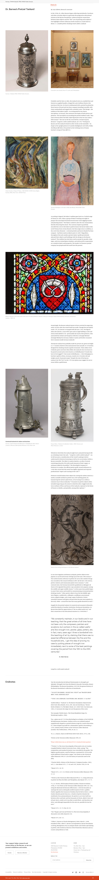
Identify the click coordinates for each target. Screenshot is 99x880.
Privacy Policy (27, 872)
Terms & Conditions (17, 872)
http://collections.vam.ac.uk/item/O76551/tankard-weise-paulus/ (71, 742)
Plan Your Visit (62, 4)
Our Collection (72, 4)
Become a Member (22, 852)
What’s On (54, 4)
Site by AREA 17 (90, 872)
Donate (9, 852)
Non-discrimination (36, 872)
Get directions (54, 852)
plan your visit (26, 878)
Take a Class (81, 4)
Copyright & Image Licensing (50, 872)
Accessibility (9, 872)
